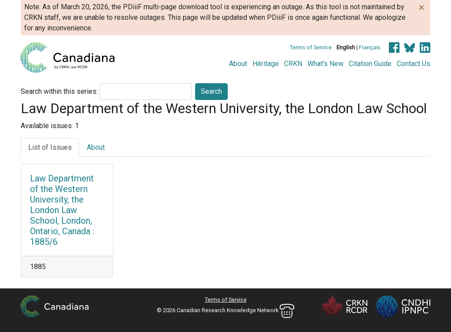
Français (370, 47)
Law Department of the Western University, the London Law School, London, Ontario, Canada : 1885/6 (62, 210)
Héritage (265, 63)
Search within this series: (59, 91)
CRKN (293, 63)
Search (211, 91)
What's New (325, 63)
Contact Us (413, 63)
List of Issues (50, 147)
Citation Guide (370, 63)
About (238, 63)
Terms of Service (311, 47)
